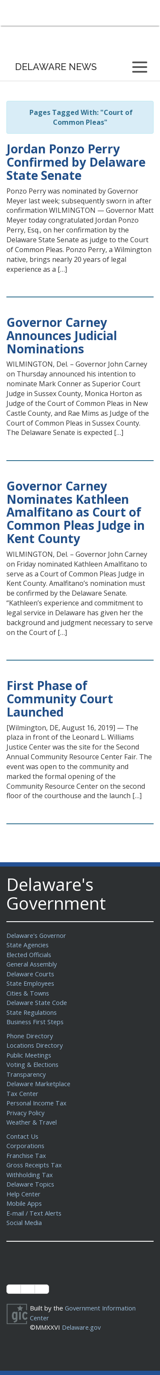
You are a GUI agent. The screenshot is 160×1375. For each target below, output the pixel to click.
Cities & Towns (28, 993)
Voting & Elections (33, 1064)
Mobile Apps (24, 1203)
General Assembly (33, 964)
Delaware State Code (37, 1002)
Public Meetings (29, 1055)
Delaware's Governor (37, 935)
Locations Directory (35, 1045)
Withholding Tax (29, 1174)
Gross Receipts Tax (35, 1165)
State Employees (31, 983)
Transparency (26, 1074)
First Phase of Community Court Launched (59, 698)
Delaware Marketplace (39, 1083)
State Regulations (32, 1012)
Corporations (25, 1145)
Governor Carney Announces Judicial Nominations (61, 335)
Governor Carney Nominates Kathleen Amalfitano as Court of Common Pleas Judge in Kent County (75, 512)
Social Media (24, 1222)
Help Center (24, 1194)
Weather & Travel (32, 1122)
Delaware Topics (31, 1184)
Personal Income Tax (37, 1103)
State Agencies (28, 944)
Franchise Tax (26, 1155)
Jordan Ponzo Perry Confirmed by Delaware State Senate (75, 162)
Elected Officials (30, 954)
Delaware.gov (82, 1327)
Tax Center (22, 1093)
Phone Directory (30, 1035)
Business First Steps (36, 1021)
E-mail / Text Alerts (35, 1213)
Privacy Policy (26, 1112)
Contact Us (22, 1136)
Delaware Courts (31, 974)
